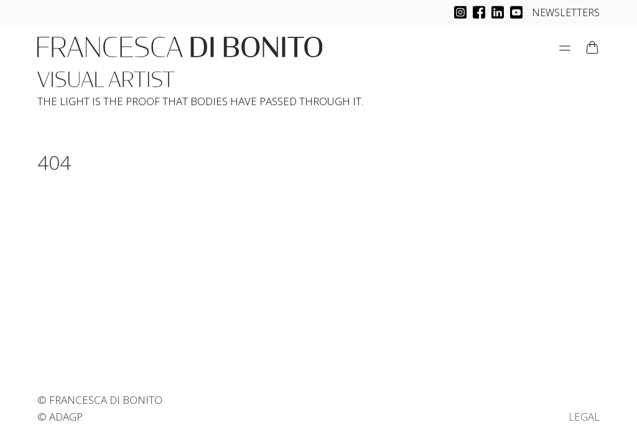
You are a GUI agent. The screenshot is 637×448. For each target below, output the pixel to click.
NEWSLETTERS (566, 12)
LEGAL (584, 416)
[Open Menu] (564, 47)
